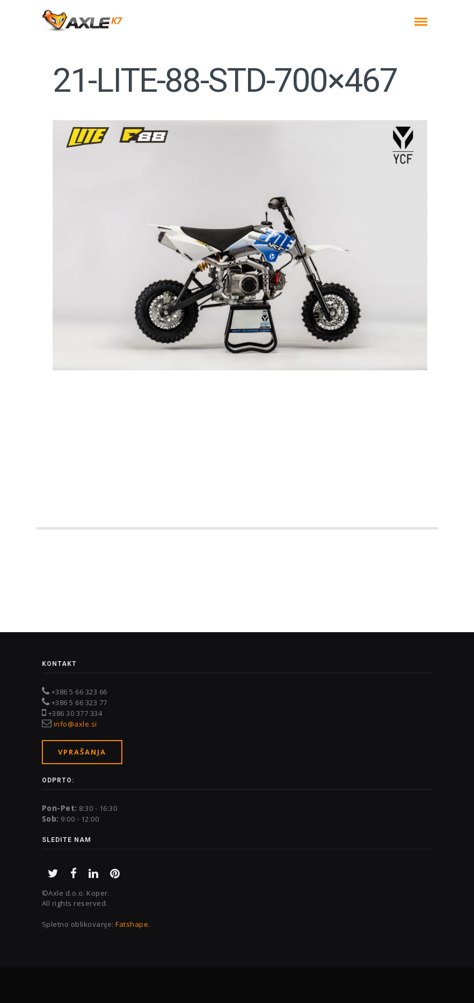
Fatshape (131, 924)
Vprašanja (82, 752)
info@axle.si (75, 724)
